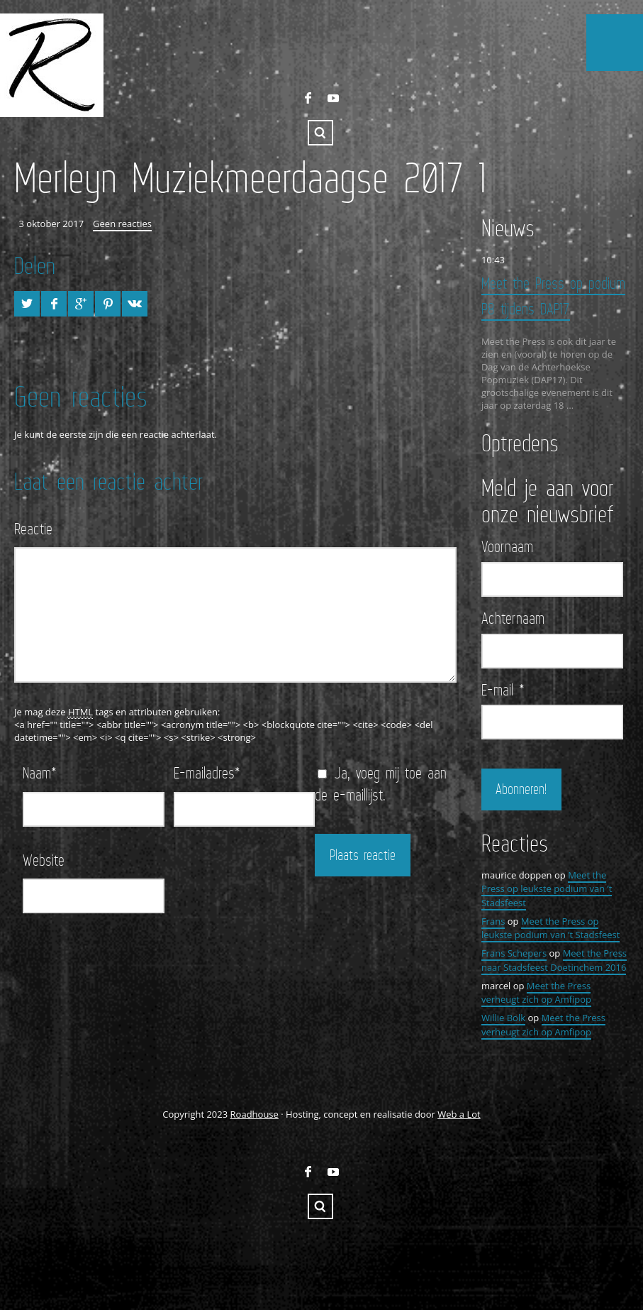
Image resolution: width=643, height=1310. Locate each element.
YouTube (333, 98)
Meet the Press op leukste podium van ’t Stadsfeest (547, 887)
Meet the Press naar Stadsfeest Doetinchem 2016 (554, 959)
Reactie (33, 528)
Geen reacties (122, 223)
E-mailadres (207, 772)
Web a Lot (458, 1112)
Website (44, 860)
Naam (40, 772)
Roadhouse (254, 1112)
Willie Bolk (503, 1017)
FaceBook (307, 98)
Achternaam (512, 617)
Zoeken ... (320, 132)
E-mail (503, 688)
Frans (493, 919)
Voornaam (507, 546)
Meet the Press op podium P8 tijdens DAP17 (553, 295)
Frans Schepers (514, 952)
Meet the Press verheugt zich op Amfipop (536, 991)
